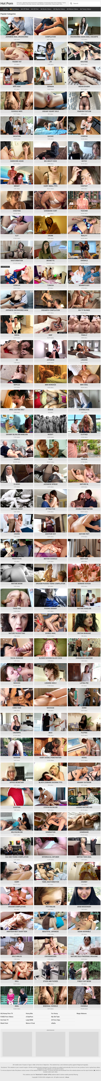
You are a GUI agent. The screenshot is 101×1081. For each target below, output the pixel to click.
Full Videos (14, 9)
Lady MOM (29, 1020)
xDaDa (53, 1023)
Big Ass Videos (59, 9)
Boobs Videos (46, 9)
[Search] (71, 3)
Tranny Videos (85, 9)
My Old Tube (55, 1017)
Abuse (67, 1077)
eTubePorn (29, 1017)
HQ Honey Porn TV (6, 1013)
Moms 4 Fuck (30, 1023)
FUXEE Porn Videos (6, 1017)
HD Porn (34, 9)
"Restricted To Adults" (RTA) (43, 1074)
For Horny (54, 1013)
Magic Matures (82, 1013)
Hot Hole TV (4, 1020)
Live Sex (5, 9)
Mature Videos (72, 9)
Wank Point (4, 1023)
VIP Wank (25, 9)
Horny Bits (29, 1013)
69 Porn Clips (55, 1020)
